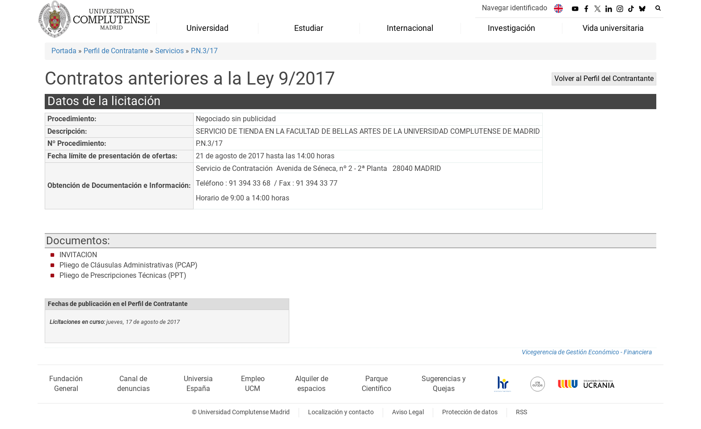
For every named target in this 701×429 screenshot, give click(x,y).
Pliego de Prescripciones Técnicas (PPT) (122, 275)
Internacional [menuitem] (410, 28)
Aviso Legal (408, 412)
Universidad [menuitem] (207, 28)
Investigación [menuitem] (511, 28)
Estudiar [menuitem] (308, 28)
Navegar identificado (514, 8)
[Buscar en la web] (658, 8)
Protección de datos (470, 412)
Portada (63, 51)
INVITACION (78, 255)
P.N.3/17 (204, 51)
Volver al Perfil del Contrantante (604, 78)
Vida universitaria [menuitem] (613, 28)
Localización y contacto (341, 412)
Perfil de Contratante (116, 51)
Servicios (169, 51)
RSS (521, 412)
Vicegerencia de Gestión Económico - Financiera (587, 352)
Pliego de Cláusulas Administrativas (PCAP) (128, 265)
